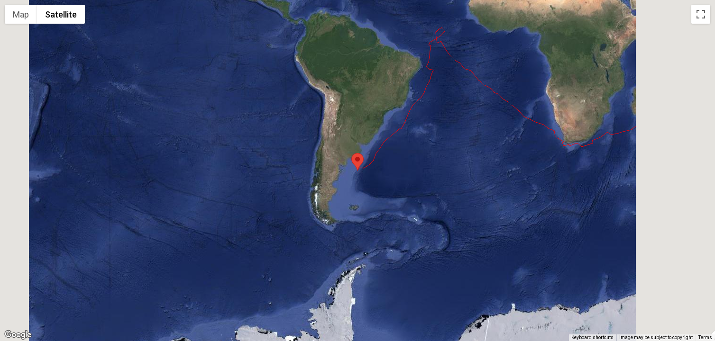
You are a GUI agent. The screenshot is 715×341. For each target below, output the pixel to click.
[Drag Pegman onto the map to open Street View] (700, 320)
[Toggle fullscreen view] (700, 14)
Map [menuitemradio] (21, 14)
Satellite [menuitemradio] (61, 14)
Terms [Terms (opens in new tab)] (705, 337)
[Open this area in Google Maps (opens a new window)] (18, 335)
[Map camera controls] (700, 286)
